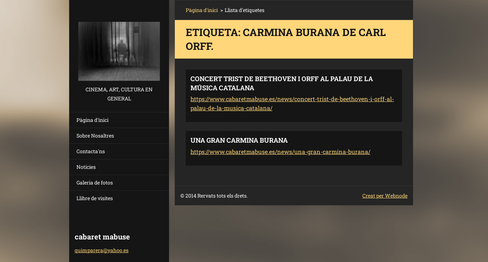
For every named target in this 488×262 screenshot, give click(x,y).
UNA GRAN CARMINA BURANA (239, 140)
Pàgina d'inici (92, 119)
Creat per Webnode (385, 195)
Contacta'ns (90, 151)
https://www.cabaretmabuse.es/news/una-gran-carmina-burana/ (280, 151)
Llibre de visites (94, 198)
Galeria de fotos (94, 182)
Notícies (86, 166)
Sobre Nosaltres (95, 135)
